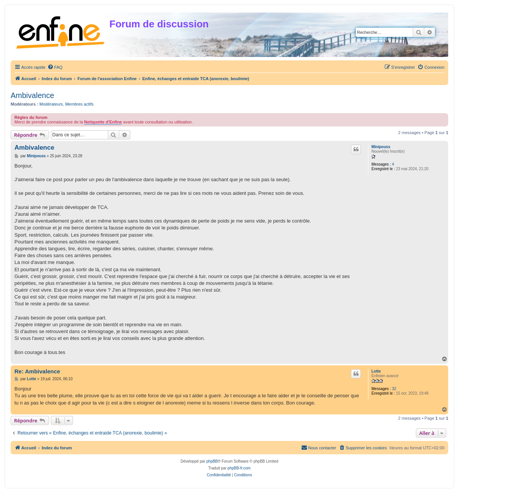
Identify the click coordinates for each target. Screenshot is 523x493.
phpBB (212, 461)
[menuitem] (55, 67)
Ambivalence (32, 95)
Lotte (376, 371)
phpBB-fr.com (239, 468)
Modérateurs (51, 104)
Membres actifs (79, 104)
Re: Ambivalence (37, 371)
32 (394, 389)
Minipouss (380, 147)
